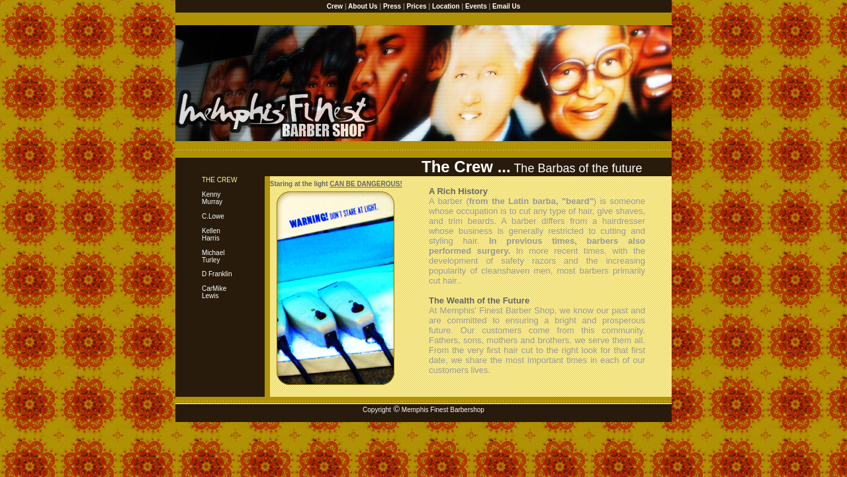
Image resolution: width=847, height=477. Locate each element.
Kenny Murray (219, 190)
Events (476, 6)
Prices (417, 6)
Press (392, 6)
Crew (335, 6)
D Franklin (217, 274)
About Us (362, 6)
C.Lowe (213, 216)
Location (446, 6)
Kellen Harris (211, 234)
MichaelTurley (213, 256)
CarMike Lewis (214, 292)
